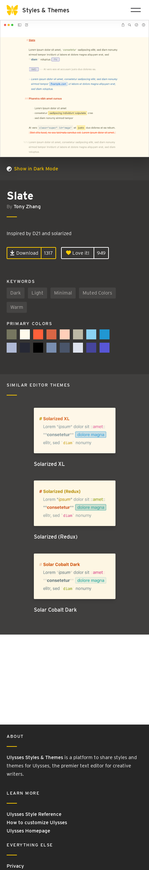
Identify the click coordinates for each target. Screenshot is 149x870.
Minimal (63, 293)
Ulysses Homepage (28, 831)
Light (37, 293)
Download (24, 253)
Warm (16, 307)
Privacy (15, 866)
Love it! (77, 253)
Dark (15, 293)
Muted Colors (97, 293)
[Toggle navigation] (135, 10)
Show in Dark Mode (32, 169)
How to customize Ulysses (37, 823)
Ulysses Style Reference (34, 814)
